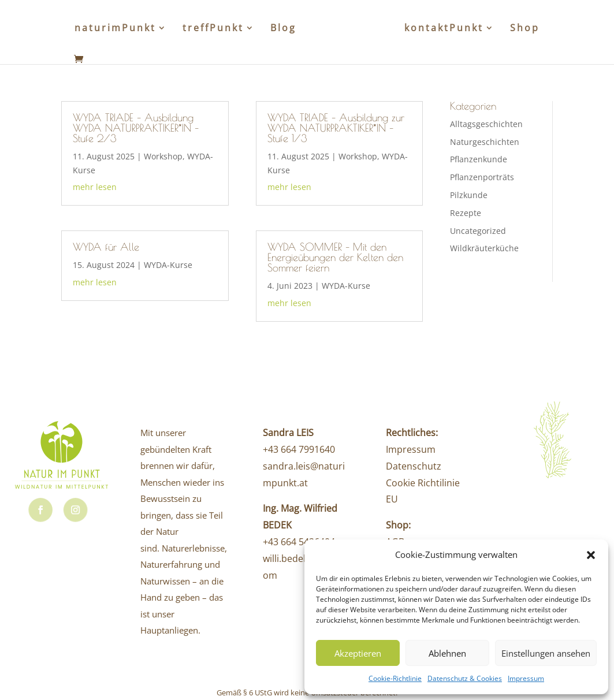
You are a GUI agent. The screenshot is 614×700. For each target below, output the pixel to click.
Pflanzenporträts (482, 177)
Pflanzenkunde (478, 159)
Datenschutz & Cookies (464, 678)
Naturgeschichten (484, 141)
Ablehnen (447, 653)
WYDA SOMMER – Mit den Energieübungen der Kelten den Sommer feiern (335, 257)
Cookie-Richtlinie (395, 678)
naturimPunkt (115, 29)
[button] (591, 555)
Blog (283, 29)
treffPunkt (213, 29)
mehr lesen (95, 186)
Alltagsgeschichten (486, 123)
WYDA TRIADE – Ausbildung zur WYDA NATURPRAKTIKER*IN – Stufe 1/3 (335, 127)
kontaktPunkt (443, 29)
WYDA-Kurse (168, 264)
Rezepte (465, 212)
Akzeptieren (357, 653)
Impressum (526, 678)
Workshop (163, 156)
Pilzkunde (469, 194)
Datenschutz (413, 466)
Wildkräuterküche (484, 248)
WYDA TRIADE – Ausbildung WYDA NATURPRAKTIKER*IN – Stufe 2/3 (136, 127)
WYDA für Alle (106, 247)
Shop (524, 29)
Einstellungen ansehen (545, 653)
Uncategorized (478, 230)
